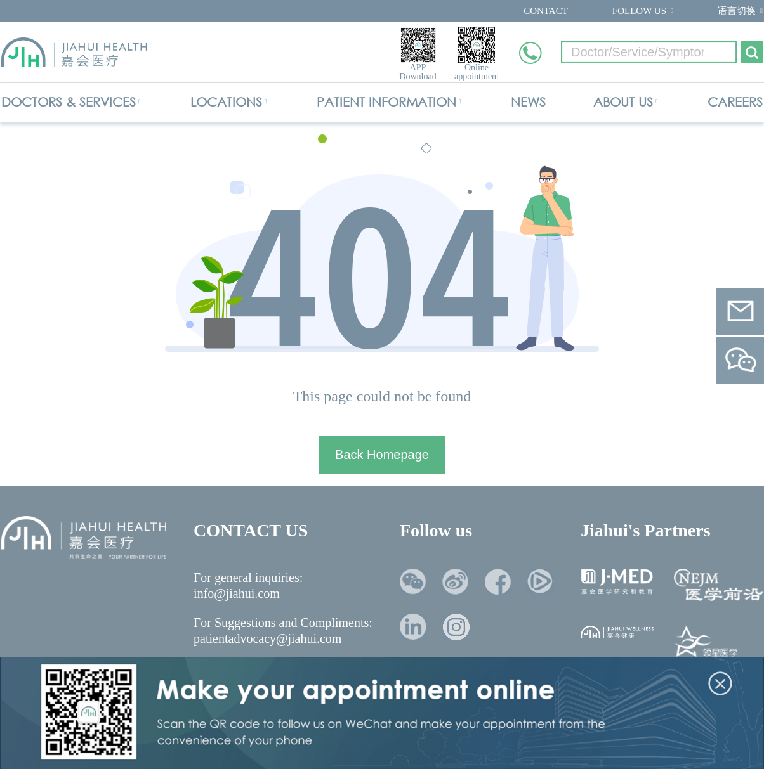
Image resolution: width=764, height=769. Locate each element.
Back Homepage (382, 455)
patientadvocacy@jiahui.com (267, 638)
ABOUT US (623, 101)
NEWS (528, 101)
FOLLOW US (639, 11)
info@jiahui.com (237, 593)
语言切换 (737, 11)
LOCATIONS (226, 101)
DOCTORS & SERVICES (68, 101)
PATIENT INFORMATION (386, 101)
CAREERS (735, 101)
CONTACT (546, 11)
